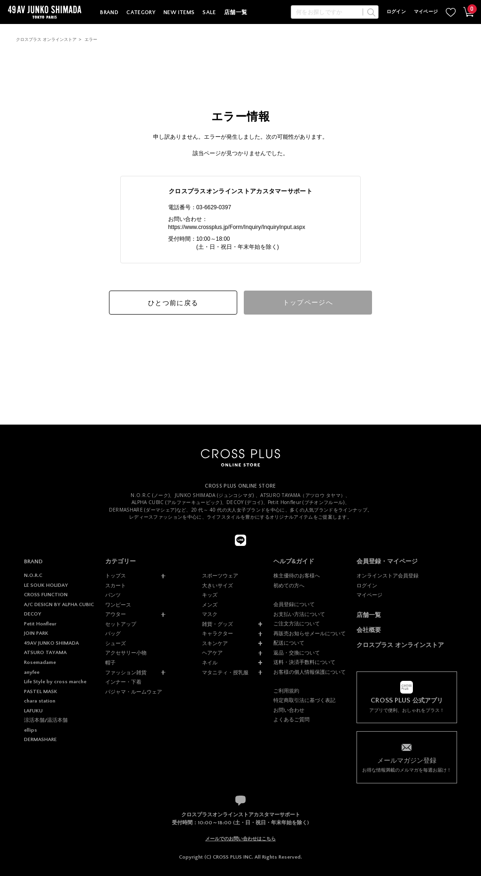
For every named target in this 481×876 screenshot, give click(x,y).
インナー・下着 (123, 682)
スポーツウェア (220, 575)
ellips (30, 730)
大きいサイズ (217, 585)
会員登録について (294, 604)
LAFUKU (33, 711)
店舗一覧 (235, 12)
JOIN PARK (36, 633)
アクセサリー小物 (126, 652)
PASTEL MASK (40, 691)
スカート (115, 585)
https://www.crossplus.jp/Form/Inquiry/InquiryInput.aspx (236, 227)
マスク (209, 614)
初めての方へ (288, 585)
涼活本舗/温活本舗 (46, 720)
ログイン (396, 12)
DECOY (32, 614)
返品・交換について (296, 652)
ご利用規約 (286, 691)
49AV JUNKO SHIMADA (51, 643)
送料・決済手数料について (304, 662)
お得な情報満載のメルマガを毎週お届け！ (406, 764)
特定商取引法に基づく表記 (304, 700)
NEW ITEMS (178, 12)
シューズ (115, 643)
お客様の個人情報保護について (309, 672)
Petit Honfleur (40, 624)
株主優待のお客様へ (296, 575)
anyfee (31, 672)
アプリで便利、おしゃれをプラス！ (406, 704)
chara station (39, 701)
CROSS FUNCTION (46, 595)
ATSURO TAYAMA (45, 652)
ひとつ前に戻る (173, 303)
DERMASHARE (40, 739)
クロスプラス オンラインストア (46, 39)
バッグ (113, 633)
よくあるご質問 (291, 719)
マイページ (426, 12)
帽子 (110, 662)
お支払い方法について (299, 614)
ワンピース (118, 605)
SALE (209, 12)
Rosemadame (40, 662)
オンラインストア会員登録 (388, 575)
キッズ (209, 595)
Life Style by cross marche (55, 682)
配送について (288, 643)
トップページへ (308, 302)
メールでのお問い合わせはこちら (240, 838)
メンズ (209, 605)
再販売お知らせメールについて (309, 633)
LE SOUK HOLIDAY (46, 585)
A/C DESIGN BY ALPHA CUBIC (59, 605)
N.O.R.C (33, 575)
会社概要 (369, 630)
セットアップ (120, 624)
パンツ (113, 595)
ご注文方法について (296, 623)
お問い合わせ (288, 710)
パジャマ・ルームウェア (133, 691)
